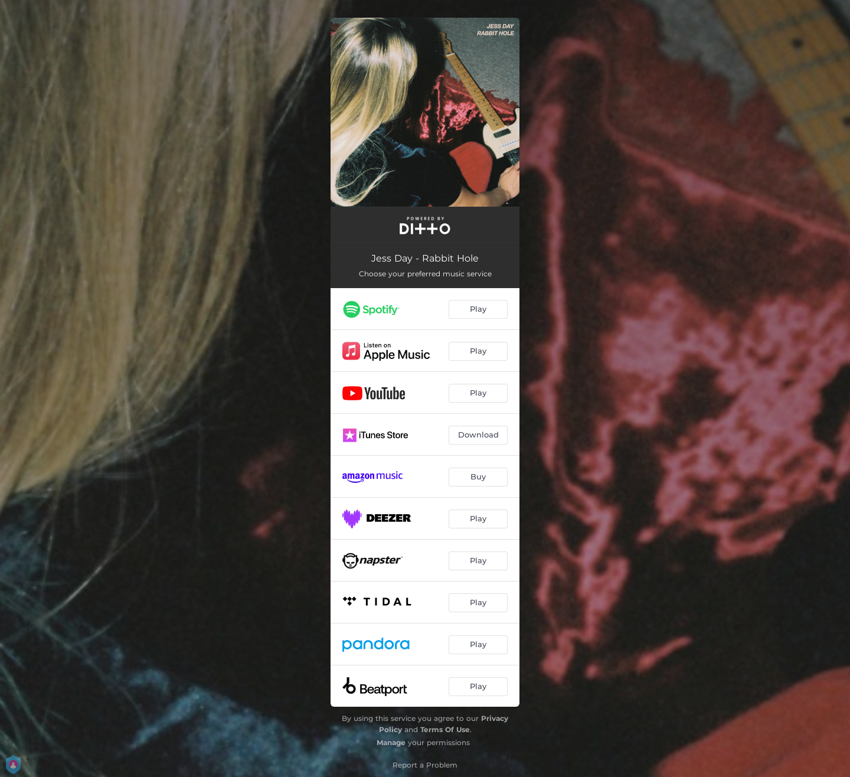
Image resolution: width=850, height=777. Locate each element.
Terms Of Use (445, 729)
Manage (391, 742)
